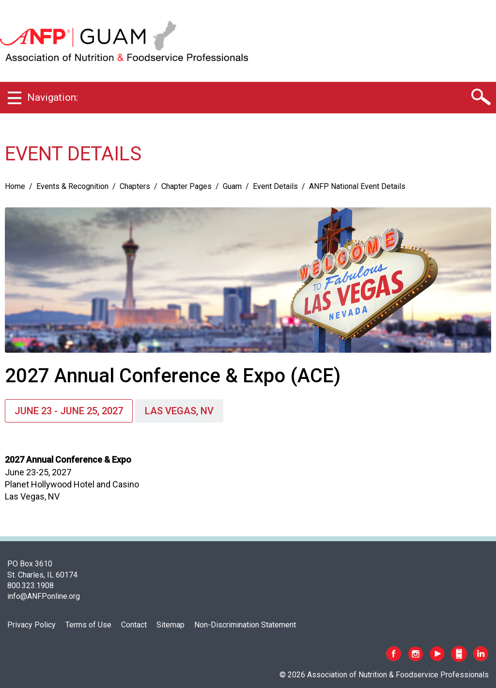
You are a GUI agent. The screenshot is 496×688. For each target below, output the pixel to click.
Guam (232, 186)
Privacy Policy (31, 624)
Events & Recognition (72, 186)
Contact (134, 624)
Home (15, 186)
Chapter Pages (186, 186)
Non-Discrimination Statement (245, 624)
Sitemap (170, 624)
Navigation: (52, 97)
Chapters (135, 186)
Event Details (275, 186)
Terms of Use (88, 624)
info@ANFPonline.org (43, 596)
